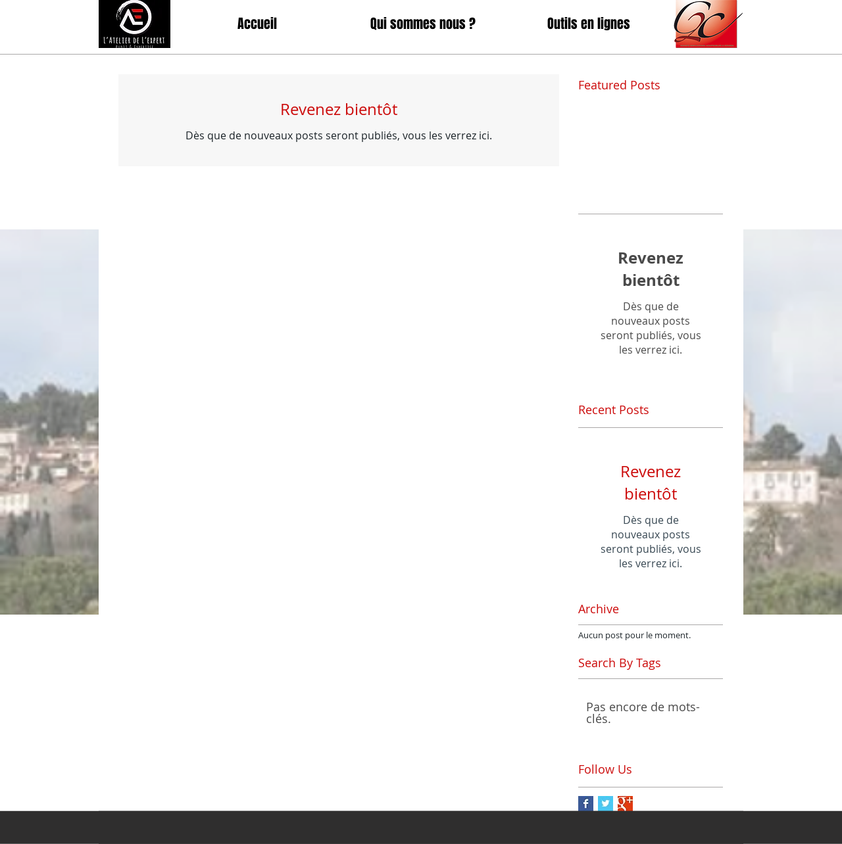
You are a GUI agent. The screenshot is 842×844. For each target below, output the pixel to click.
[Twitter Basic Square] (605, 803)
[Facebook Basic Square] (585, 803)
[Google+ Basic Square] (625, 803)
